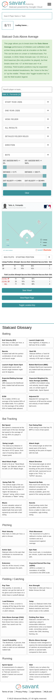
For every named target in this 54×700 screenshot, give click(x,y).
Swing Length (8, 443)
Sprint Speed (7, 665)
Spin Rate (33, 550)
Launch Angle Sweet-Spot (12, 365)
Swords (32, 503)
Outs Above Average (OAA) (13, 617)
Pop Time (6, 585)
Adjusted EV (34, 396)
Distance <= (32, 172)
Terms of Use (8, 692)
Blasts (4, 503)
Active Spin (6, 550)
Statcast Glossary (17, 327)
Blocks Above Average (38, 640)
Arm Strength (34, 585)
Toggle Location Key (27, 305)
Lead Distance (8, 601)
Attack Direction (35, 461)
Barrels (5, 351)
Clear (27, 193)
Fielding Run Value (36, 617)
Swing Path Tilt (8, 482)
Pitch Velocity (7, 531)
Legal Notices (36, 692)
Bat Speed (6, 425)
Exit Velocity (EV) (9, 340)
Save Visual (27, 290)
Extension (6, 563)
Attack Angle (34, 443)
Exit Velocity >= (12, 181)
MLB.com (48, 692)
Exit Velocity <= (34, 181)
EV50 (4, 396)
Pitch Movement (35, 531)
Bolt (31, 665)
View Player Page (27, 298)
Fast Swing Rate (35, 425)
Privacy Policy (22, 692)
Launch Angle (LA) (36, 340)
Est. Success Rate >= (11, 162)
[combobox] (27, 15)
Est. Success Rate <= (33, 162)
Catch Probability (9, 640)
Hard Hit (32, 351)
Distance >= (10, 172)
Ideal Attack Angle (9, 461)
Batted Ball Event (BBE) (38, 365)
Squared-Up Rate (36, 482)
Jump (31, 601)
